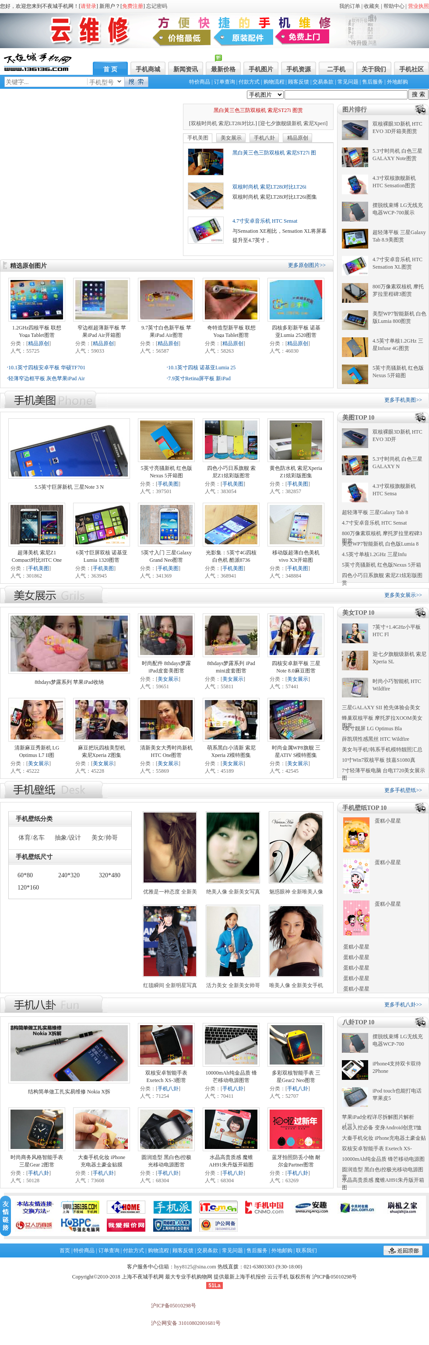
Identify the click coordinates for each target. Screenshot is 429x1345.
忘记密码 (156, 6)
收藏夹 (372, 6)
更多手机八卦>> (403, 1005)
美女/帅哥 (104, 837)
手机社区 (411, 69)
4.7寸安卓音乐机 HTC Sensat (264, 221)
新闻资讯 (185, 69)
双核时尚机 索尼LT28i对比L (223, 123)
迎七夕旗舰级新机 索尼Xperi (293, 123)
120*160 (28, 887)
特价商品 (199, 82)
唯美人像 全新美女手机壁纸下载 (296, 986)
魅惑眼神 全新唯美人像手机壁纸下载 (296, 892)
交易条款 (323, 82)
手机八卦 (264, 138)
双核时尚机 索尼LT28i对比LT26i (269, 187)
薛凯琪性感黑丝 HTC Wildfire (375, 739)
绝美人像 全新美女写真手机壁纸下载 (233, 892)
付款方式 (249, 82)
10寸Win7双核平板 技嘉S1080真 (378, 760)
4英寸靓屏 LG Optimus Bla (372, 728)
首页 (65, 1250)
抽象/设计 (68, 837)
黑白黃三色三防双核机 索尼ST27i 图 (274, 153)
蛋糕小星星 (388, 821)
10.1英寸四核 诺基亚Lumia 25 (202, 367)
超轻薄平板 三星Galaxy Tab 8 (375, 512)
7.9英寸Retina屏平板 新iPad (199, 378)
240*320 (69, 875)
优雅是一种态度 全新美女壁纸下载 (170, 892)
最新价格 (223, 69)
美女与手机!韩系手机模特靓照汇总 (382, 749)
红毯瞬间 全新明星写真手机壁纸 (170, 986)
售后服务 (372, 82)
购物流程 (274, 82)
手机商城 (148, 69)
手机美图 (197, 138)
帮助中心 (393, 6)
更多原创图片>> (307, 265)
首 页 (110, 69)
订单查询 (224, 82)
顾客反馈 (298, 82)
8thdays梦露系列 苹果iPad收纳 (69, 682)
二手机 (336, 69)
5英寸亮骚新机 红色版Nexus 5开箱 (381, 565)
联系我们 (306, 1250)
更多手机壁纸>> (403, 790)
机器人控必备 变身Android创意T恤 (382, 1127)
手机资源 (298, 69)
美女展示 (231, 138)
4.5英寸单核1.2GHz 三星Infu (374, 554)
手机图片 (261, 69)
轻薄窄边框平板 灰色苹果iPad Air (46, 378)
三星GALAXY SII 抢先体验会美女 (381, 707)
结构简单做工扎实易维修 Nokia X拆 (69, 1092)
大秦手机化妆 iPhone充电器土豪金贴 (384, 1138)
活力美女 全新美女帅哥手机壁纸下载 (233, 986)
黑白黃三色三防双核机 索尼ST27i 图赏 (258, 110)
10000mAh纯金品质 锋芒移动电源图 (383, 1159)
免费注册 (132, 6)
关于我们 (374, 69)
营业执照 (418, 6)
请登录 (88, 6)
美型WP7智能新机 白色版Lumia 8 (380, 544)
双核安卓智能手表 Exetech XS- (377, 1148)
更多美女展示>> (403, 595)
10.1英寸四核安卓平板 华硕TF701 (46, 367)
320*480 (109, 875)
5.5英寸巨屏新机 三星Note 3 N (69, 487)
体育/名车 (31, 837)
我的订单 (349, 6)
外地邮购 (397, 82)
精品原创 (297, 138)
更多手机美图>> (403, 400)
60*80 (25, 875)
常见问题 (348, 82)
